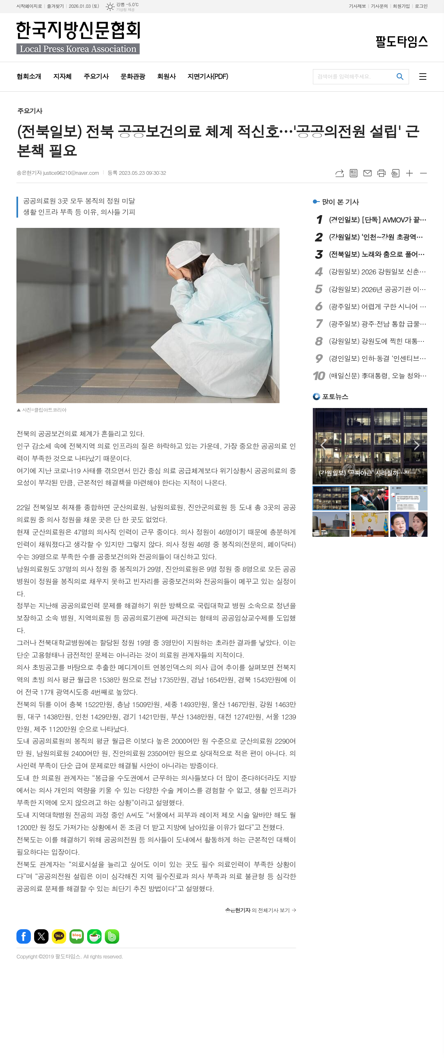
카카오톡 (59, 924)
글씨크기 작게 (423, 173)
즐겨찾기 (55, 6)
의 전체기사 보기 (257, 898)
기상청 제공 (125, 9)
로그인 (421, 6)
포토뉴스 (335, 396)
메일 (367, 173)
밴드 (112, 924)
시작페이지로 (29, 6)
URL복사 (339, 173)
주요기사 (29, 111)
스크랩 (395, 173)
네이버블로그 (76, 924)
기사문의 (379, 6)
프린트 (381, 173)
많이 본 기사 (340, 202)
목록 (353, 173)
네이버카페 (94, 924)
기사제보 (357, 6)
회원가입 (401, 6)
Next (417, 445)
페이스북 (23, 924)
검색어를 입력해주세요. (344, 76)
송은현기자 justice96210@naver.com (57, 172)
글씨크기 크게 (409, 173)
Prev (323, 445)
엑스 (41, 924)
